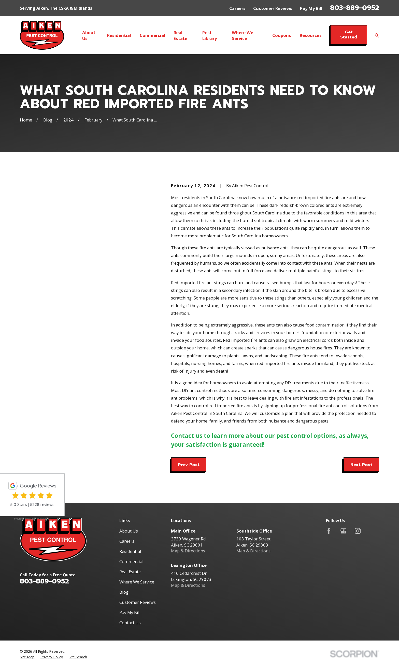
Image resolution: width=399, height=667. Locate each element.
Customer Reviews (272, 8)
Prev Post (189, 464)
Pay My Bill (311, 8)
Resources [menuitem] (311, 35)
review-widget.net (39, 518)
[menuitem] (27, 657)
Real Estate (130, 572)
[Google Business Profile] (343, 531)
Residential (130, 551)
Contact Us (130, 622)
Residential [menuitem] (119, 35)
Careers (237, 8)
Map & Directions (188, 551)
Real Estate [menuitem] (180, 35)
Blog (124, 592)
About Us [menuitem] (88, 35)
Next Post (361, 464)
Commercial (131, 561)
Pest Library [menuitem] (209, 35)
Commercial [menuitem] (152, 35)
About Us (128, 531)
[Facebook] (329, 531)
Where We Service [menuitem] (242, 35)
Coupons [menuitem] (281, 35)
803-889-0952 (354, 8)
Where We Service (136, 582)
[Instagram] (358, 531)
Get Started (348, 34)
